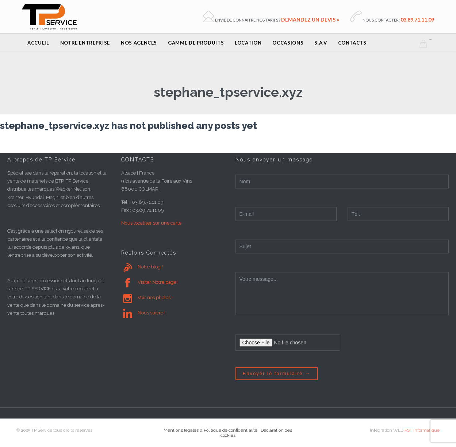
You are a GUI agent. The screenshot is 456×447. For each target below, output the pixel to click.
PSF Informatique (422, 430)
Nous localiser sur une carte (151, 223)
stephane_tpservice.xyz (228, 92)
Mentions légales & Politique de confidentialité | (212, 430)
